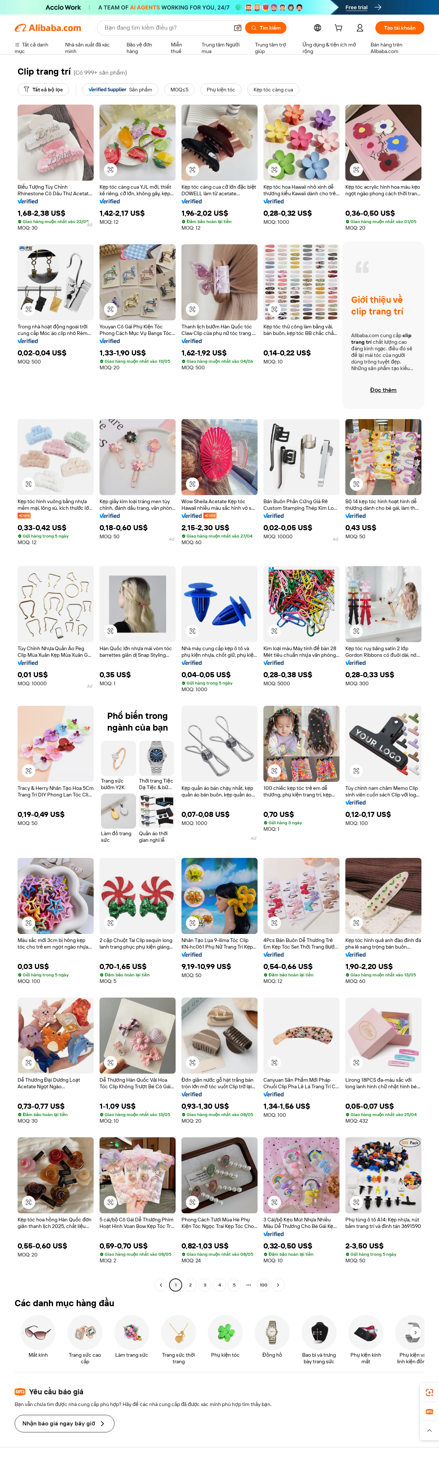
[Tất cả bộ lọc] (43, 89)
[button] (237, 27)
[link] (429, 1392)
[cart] (339, 29)
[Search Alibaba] (166, 28)
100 (263, 1285)
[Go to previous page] (161, 1285)
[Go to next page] (278, 1285)
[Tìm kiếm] (265, 28)
